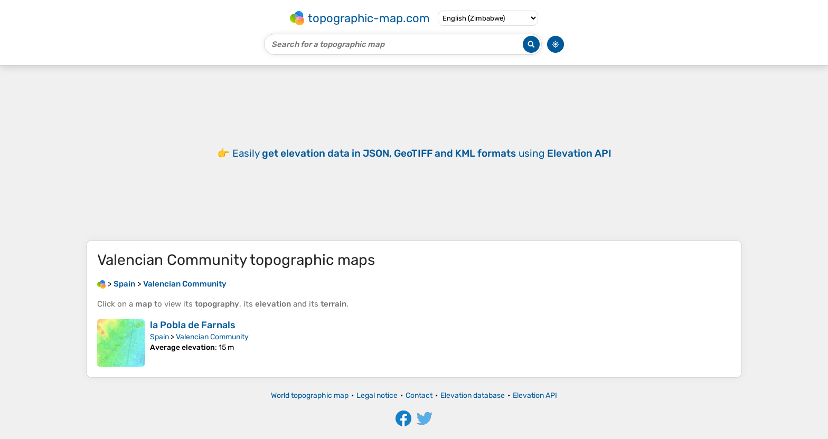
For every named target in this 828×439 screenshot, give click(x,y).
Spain (159, 336)
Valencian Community (212, 336)
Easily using (421, 153)
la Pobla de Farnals (193, 325)
